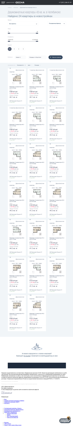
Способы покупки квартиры (8, 405)
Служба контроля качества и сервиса (14, 386)
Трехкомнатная (8, 417)
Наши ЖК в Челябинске (10, 398)
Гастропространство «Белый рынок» (14, 395)
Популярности (20, 50)
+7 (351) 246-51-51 (65, 5)
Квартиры (4, 413)
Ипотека (6, 408)
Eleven (8, 400)
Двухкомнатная (20, 56)
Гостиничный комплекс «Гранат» (13, 394)
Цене (29, 50)
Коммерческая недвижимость (12, 396)
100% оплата (7, 409)
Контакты (6, 389)
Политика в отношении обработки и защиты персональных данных (19, 369)
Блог (5, 385)
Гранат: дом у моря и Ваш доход (12, 411)
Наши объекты (5, 391)
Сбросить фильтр (55, 43)
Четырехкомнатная (9, 418)
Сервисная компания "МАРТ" (12, 387)
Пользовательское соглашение (9, 367)
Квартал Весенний (12, 399)
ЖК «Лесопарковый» (12, 402)
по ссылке (27, 341)
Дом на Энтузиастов (12, 403)
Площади (37, 50)
